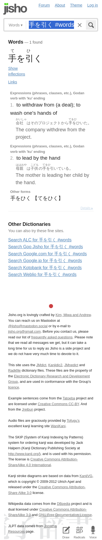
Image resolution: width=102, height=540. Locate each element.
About (60, 5)
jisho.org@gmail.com (24, 331)
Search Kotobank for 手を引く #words (45, 267)
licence (13, 387)
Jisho (15, 9)
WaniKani (58, 426)
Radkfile (14, 370)
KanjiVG (85, 476)
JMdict (41, 365)
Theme (76, 5)
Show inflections (16, 71)
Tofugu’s (73, 420)
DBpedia (63, 504)
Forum (44, 5)
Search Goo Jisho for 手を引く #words (45, 246)
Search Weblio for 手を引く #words (42, 274)
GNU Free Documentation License (65, 515)
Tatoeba (69, 398)
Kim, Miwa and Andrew (73, 315)
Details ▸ (87, 208)
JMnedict (71, 365)
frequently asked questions (52, 337)
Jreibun (27, 409)
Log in (92, 5)
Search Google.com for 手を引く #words (47, 253)
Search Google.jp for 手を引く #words (45, 260)
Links (12, 82)
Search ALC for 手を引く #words (40, 240)
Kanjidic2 (55, 365)
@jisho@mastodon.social (28, 326)
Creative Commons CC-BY (58, 404)
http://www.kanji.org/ (23, 454)
